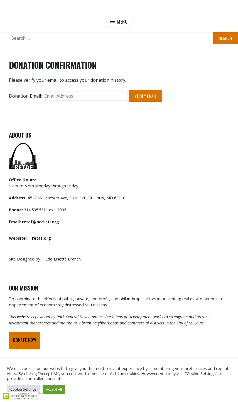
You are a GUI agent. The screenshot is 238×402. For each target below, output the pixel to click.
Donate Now (24, 340)
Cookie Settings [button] (23, 389)
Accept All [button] (54, 389)
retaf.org (41, 238)
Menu (122, 21)
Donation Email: (25, 96)
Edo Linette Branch (63, 259)
